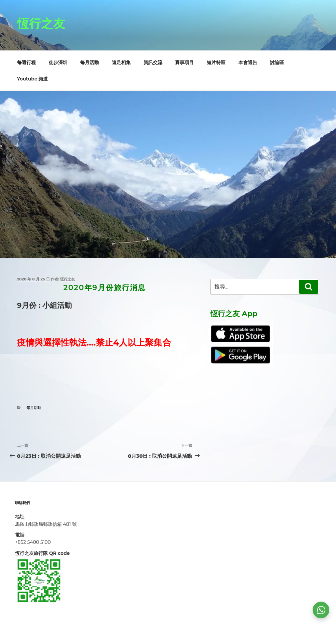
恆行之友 (41, 23)
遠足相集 (121, 62)
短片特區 (216, 62)
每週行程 (26, 62)
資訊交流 (153, 62)
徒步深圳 (58, 62)
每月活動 (89, 62)
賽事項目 (184, 62)
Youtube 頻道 (32, 79)
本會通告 (247, 62)
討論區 (277, 62)
